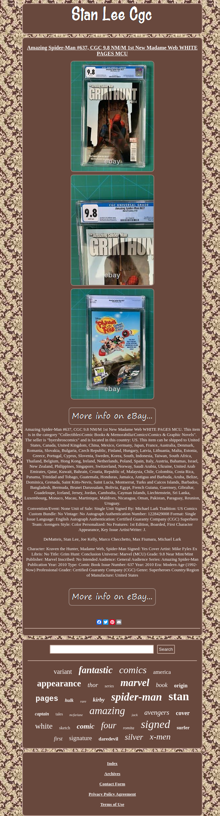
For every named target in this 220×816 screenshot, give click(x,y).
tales (59, 714)
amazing (107, 710)
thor (93, 684)
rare (83, 701)
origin (181, 685)
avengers (156, 712)
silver (134, 737)
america (162, 672)
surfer (183, 727)
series (109, 686)
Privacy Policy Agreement (112, 794)
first (58, 738)
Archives (112, 773)
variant (63, 671)
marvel (135, 682)
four (109, 725)
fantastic (96, 670)
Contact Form (112, 783)
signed (155, 724)
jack (135, 715)
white (43, 726)
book (162, 685)
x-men (160, 736)
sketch (64, 727)
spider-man (136, 697)
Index (112, 763)
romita (128, 727)
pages (47, 699)
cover (183, 713)
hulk (69, 700)
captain (42, 713)
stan (179, 696)
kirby (99, 700)
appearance (59, 683)
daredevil (108, 738)
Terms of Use (112, 804)
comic (86, 726)
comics (133, 669)
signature (80, 738)
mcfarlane (76, 715)
